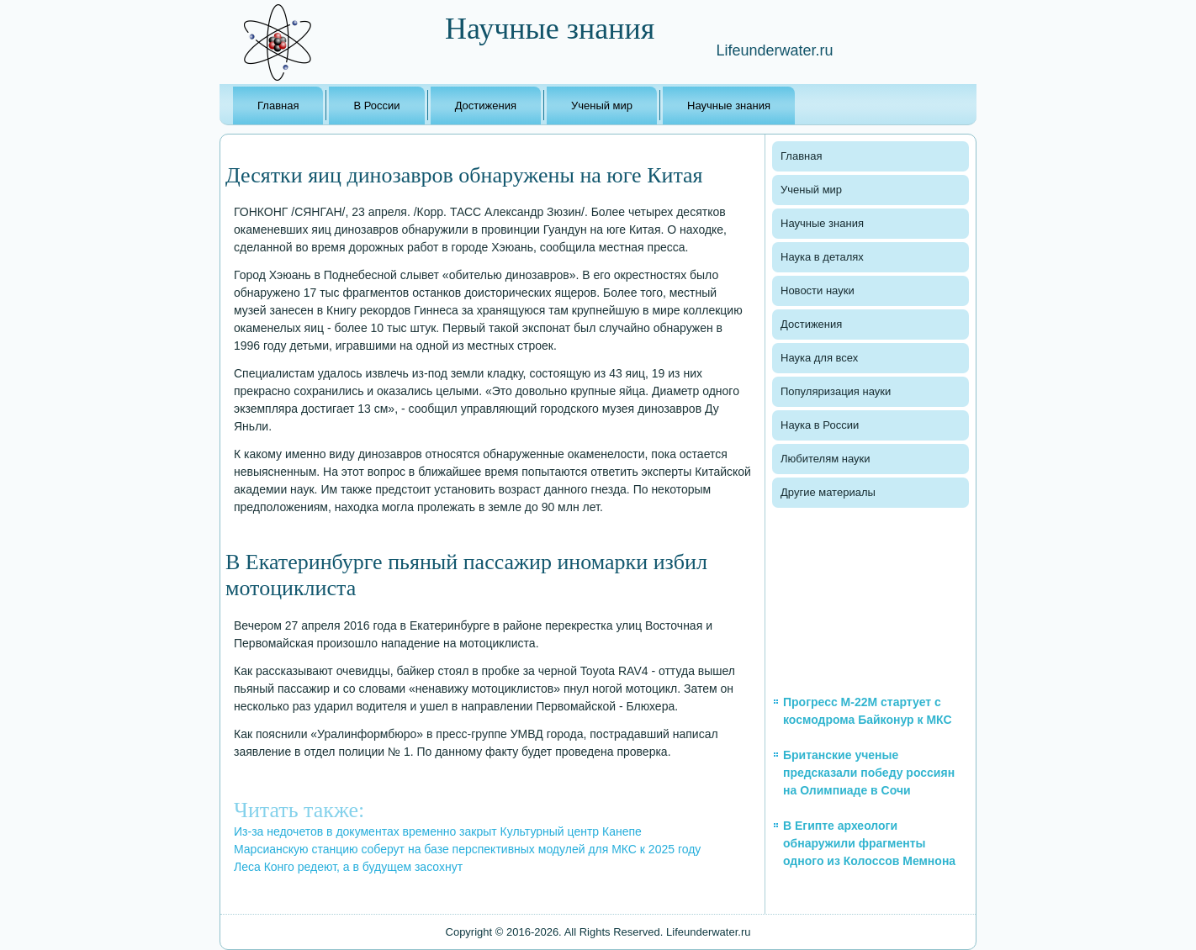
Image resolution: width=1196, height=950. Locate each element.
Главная (278, 105)
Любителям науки (825, 458)
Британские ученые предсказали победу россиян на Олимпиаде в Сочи (869, 772)
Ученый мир (601, 105)
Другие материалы (828, 492)
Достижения (485, 105)
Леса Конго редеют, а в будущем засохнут (348, 866)
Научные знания (728, 105)
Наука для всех (819, 357)
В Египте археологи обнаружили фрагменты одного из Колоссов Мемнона (869, 843)
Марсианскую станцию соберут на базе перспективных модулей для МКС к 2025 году (467, 849)
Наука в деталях (822, 257)
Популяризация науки (836, 391)
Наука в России (820, 425)
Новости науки (818, 290)
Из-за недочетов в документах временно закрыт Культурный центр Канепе (438, 831)
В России (376, 105)
